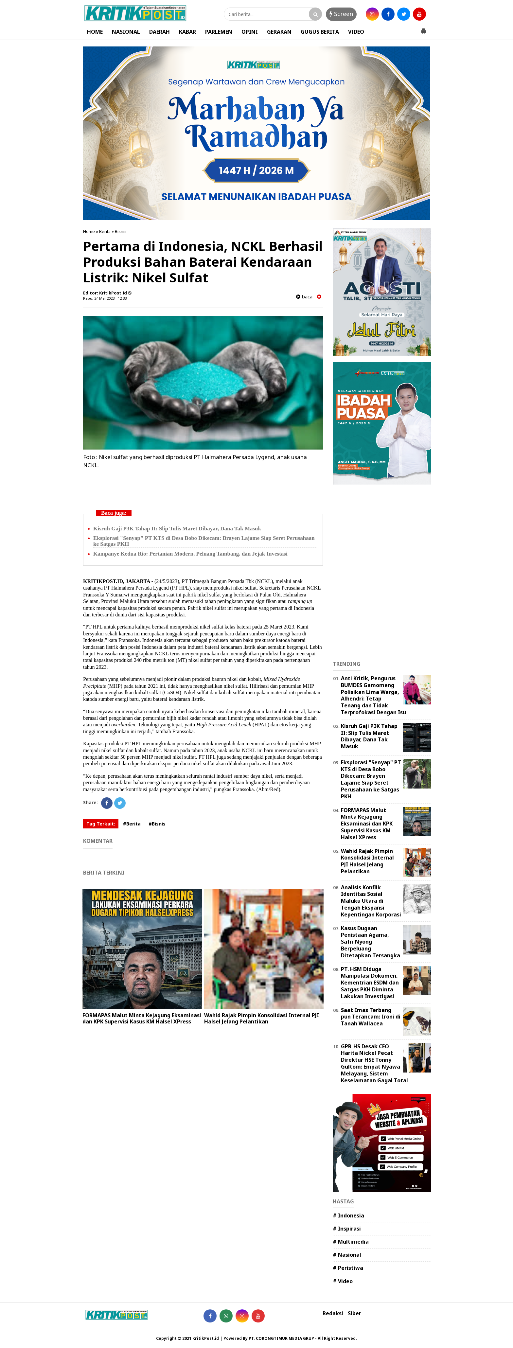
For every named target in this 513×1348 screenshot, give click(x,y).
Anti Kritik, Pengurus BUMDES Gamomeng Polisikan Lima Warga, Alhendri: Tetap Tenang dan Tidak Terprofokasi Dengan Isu (373, 695)
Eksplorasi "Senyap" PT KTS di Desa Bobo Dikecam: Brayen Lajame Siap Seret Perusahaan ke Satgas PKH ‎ (204, 541)
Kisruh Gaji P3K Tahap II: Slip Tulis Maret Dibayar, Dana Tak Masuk (177, 528)
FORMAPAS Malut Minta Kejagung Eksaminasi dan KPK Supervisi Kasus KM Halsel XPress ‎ (141, 1018)
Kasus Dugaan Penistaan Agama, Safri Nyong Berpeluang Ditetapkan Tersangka (370, 942)
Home (89, 231)
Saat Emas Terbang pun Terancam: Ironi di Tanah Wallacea (370, 1016)
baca (304, 296)
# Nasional (347, 1254)
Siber (354, 1313)
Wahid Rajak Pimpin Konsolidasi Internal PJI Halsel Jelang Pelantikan (261, 1018)
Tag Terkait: (100, 824)
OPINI (249, 31)
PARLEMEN (218, 31)
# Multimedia (351, 1241)
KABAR (187, 31)
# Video (343, 1281)
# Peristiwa (348, 1267)
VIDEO (356, 31)
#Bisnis (157, 824)
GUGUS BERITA (320, 31)
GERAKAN (279, 31)
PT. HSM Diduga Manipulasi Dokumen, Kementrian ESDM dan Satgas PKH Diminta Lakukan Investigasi (370, 983)
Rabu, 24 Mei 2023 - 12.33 (105, 298)
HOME (95, 31)
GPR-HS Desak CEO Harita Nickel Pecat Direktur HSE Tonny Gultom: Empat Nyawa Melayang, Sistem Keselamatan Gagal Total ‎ (375, 1063)
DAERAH (159, 31)
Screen (341, 14)
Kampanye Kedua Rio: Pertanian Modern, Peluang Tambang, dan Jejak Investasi (190, 554)
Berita (105, 231)
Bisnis (121, 231)
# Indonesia (348, 1215)
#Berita (132, 824)
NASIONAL (126, 31)
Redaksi (333, 1313)
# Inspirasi (347, 1228)
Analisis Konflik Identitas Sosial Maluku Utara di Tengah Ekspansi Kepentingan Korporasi (371, 901)
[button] (423, 28)
